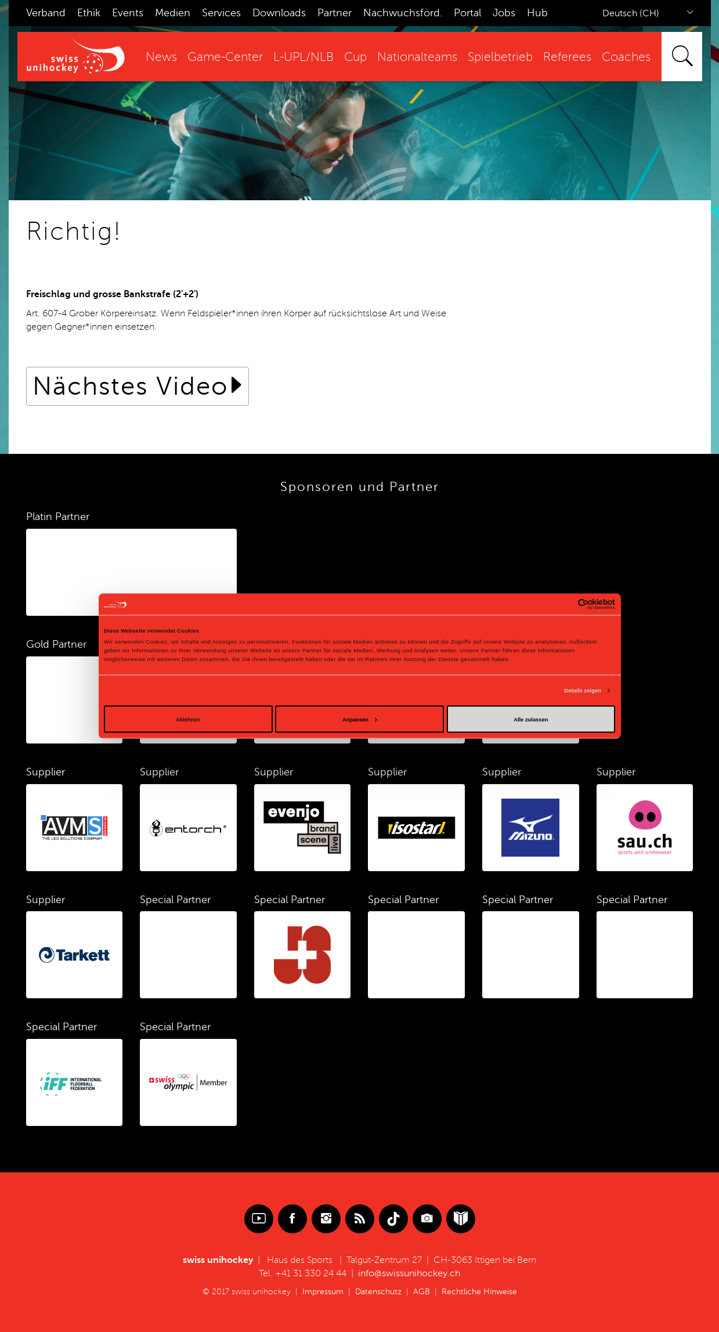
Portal (467, 13)
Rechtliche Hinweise (479, 1291)
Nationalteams (417, 57)
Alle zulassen (531, 719)
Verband (46, 13)
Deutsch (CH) (630, 13)
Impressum (323, 1291)
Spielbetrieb (500, 57)
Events (127, 13)
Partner (334, 13)
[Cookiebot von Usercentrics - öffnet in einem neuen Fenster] (564, 603)
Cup (355, 57)
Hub (537, 13)
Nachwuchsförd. (402, 13)
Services (221, 13)
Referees (567, 57)
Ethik (88, 13)
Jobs (504, 13)
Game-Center (225, 57)
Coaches (626, 57)
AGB (421, 1291)
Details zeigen (582, 691)
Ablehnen (188, 719)
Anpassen (359, 719)
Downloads (279, 13)
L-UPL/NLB (303, 57)
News (161, 57)
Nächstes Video (130, 386)
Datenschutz (378, 1291)
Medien (172, 13)
